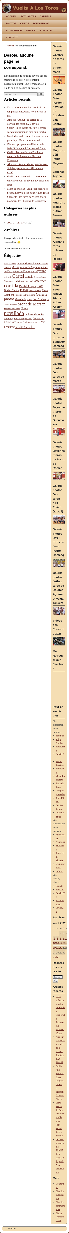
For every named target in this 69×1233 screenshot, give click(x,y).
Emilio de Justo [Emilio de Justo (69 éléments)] (35, 290)
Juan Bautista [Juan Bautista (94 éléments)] (39, 299)
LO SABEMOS (14, 30)
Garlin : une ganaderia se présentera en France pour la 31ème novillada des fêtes (28, 180)
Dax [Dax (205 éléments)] (40, 286)
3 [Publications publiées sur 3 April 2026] (66, 933)
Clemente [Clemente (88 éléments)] (8, 281)
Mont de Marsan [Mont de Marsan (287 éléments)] (31, 304)
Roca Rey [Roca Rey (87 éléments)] (8, 318)
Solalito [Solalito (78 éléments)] (28, 318)
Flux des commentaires (60, 1206)
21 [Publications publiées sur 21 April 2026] (57, 947)
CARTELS (45, 16)
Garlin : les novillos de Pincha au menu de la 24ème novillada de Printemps (25, 156)
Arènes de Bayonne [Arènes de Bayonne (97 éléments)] (30, 267)
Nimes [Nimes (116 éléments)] (24, 308)
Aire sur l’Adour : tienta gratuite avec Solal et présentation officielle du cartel (27, 168)
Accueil (10, 45)
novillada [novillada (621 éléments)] (14, 313)
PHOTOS (11, 23)
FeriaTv (59, 885)
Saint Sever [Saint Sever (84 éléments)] (19, 318)
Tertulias (60, 735)
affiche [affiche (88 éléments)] (20, 263)
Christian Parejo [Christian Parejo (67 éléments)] (40, 277)
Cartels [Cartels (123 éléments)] (29, 276)
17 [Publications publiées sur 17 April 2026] (66, 943)
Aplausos (60, 841)
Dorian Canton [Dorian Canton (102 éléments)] (12, 290)
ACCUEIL (11, 16)
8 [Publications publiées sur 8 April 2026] (60, 938)
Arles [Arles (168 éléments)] (15, 267)
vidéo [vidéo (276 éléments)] (30, 326)
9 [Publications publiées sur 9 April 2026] (63, 938)
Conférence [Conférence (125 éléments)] (39, 280)
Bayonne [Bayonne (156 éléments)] (40, 271)
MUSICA (31, 30)
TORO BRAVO (41, 23)
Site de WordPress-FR (60, 1217)
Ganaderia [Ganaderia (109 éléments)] (20, 299)
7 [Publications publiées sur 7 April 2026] (57, 938)
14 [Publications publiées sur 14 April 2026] (57, 943)
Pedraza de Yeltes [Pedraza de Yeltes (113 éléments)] (34, 314)
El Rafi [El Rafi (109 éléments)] (24, 290)
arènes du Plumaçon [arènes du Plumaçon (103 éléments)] (23, 271)
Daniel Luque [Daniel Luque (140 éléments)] (27, 286)
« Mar (56, 957)
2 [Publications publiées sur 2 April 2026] (63, 933)
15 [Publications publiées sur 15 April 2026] (60, 943)
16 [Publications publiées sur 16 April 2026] (63, 943)
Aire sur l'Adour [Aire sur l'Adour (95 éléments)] (32, 263)
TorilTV (60, 889)
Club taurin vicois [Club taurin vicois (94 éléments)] (23, 281)
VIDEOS (24, 23)
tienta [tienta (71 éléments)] (31, 322)
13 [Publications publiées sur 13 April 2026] (54, 943)
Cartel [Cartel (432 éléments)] (18, 276)
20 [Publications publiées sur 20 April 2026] (54, 947)
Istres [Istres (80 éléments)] (29, 299)
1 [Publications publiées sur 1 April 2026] (60, 933)
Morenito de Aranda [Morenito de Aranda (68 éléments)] (12, 308)
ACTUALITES (28, 16)
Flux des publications (60, 1195)
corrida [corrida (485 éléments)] (11, 285)
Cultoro (59, 871)
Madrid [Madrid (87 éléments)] (13, 304)
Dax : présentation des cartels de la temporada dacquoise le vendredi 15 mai (26, 111)
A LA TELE (45, 30)
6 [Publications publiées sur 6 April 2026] (54, 938)
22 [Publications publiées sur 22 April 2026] (60, 947)
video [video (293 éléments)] (20, 326)
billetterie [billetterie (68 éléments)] (8, 277)
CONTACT (12, 37)
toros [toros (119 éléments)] (37, 322)
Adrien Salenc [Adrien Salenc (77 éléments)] (10, 263)
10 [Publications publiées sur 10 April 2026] (66, 938)
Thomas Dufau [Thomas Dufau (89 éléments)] (21, 322)
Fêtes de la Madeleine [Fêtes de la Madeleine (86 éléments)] (25, 295)
